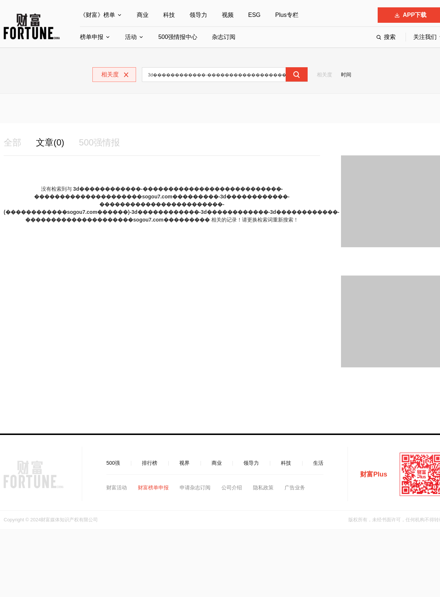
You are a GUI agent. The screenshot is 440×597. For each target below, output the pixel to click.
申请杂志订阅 (195, 487)
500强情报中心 (178, 37)
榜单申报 (91, 37)
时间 (346, 75)
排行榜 (149, 463)
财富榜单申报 (153, 487)
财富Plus (373, 474)
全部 (12, 142)
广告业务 (295, 487)
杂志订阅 (223, 37)
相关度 (324, 75)
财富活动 (116, 487)
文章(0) (50, 142)
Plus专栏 (286, 15)
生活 (318, 463)
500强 (113, 463)
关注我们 (425, 37)
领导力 (198, 15)
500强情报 (99, 142)
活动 (131, 37)
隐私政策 (263, 487)
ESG (254, 15)
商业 (142, 15)
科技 (169, 15)
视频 (228, 15)
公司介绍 (231, 487)
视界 (184, 463)
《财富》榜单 (97, 15)
